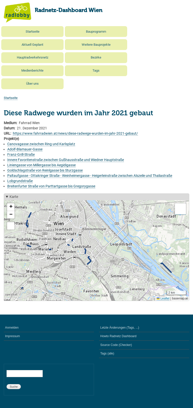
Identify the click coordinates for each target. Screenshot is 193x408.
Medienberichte (32, 70)
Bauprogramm (96, 31)
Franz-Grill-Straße (21, 154)
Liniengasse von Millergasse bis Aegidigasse (41, 165)
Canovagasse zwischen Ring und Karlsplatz (41, 144)
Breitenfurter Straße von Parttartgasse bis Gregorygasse (51, 186)
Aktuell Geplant (32, 44)
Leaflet (163, 298)
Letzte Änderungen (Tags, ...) (119, 327)
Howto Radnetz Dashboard (118, 336)
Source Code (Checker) (116, 345)
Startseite (32, 31)
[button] (11, 207)
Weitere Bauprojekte (96, 44)
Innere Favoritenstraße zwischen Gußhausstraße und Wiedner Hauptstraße (65, 160)
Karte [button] (14, 197)
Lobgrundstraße (20, 181)
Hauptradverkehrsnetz (32, 57)
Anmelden (12, 327)
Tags (96, 70)
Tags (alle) (107, 353)
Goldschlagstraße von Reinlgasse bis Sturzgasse (45, 170)
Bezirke (96, 57)
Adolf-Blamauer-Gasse (24, 149)
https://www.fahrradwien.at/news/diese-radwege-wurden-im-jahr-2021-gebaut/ (75, 133)
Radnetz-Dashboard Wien (68, 10)
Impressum (12, 336)
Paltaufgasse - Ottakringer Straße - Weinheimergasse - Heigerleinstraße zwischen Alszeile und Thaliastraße (89, 176)
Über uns (32, 83)
